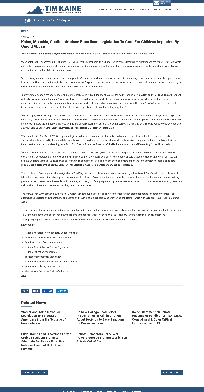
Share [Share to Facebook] (48, 291)
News (132, 9)
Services (144, 9)
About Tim (120, 9)
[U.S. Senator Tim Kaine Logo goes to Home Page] (53, 9)
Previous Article (35, 372)
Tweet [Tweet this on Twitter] (61, 291)
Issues (156, 9)
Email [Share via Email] (35, 291)
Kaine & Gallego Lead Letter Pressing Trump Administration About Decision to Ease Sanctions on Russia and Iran (101, 317)
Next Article (171, 372)
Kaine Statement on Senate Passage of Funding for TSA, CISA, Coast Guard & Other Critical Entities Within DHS (157, 317)
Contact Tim (104, 9)
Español (168, 9)
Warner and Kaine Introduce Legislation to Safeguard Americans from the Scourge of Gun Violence (43, 317)
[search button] (177, 9)
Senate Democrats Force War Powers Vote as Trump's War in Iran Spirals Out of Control (102, 337)
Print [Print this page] (25, 291)
